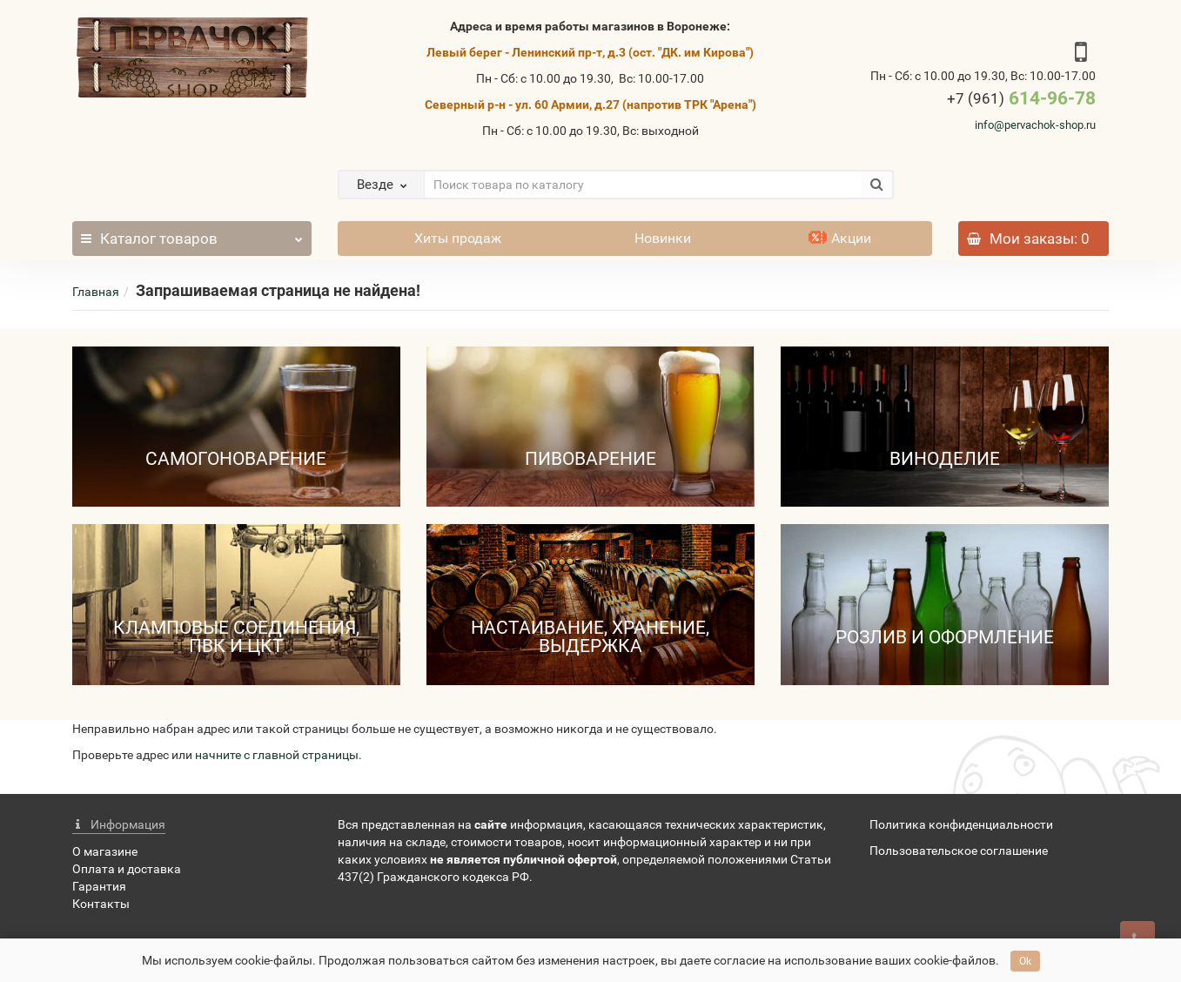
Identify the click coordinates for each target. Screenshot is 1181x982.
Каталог (192, 234)
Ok (1025, 961)
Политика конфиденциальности (961, 824)
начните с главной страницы (277, 755)
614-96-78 (1021, 98)
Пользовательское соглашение (958, 851)
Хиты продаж (457, 238)
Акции (840, 238)
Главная (95, 292)
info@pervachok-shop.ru (1035, 124)
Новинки (662, 238)
